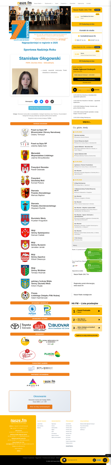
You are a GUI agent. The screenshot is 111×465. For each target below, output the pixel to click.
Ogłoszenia (81, 3)
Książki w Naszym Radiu (70, 441)
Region (53, 429)
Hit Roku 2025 (69, 425)
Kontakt (89, 3)
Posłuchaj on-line (86, 24)
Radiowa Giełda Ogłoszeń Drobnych (87, 423)
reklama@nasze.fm (24, 436)
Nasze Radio (38, 3)
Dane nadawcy (19, 448)
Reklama (39, 427)
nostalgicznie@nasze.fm (27, 444)
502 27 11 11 (81, 40)
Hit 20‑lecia (68, 437)
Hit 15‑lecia (68, 439)
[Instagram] (19, 451)
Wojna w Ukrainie (55, 435)
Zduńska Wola (54, 427)
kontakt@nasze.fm (88, 36)
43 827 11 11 (94, 40)
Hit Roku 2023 (69, 429)
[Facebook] (17, 451)
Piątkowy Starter (69, 443)
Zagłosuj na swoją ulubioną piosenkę (87, 335)
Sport (56, 3)
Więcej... (87, 122)
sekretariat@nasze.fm (22, 432)
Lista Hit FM (68, 423)
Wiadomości (49, 3)
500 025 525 (17, 444)
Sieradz (53, 425)
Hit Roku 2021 (69, 433)
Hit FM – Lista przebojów (85, 303)
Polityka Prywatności (28, 458)
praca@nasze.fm (20, 446)
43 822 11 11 (15, 436)
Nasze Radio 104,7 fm (81, 274)
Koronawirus (54, 433)
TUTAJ (49, 118)
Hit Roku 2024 (69, 427)
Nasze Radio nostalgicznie (83, 295)
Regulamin (38, 458)
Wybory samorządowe (56, 437)
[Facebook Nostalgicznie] (18, 451)
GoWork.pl (82, 429)
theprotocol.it (83, 427)
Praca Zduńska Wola (84, 425)
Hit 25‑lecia (68, 435)
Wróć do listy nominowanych (40, 108)
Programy (64, 3)
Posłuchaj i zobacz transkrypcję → (87, 79)
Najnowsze (54, 423)
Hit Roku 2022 (69, 431)
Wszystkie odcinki (87, 82)
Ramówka (72, 3)
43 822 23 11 (12, 432)
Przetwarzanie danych (49, 458)
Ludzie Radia (39, 423)
